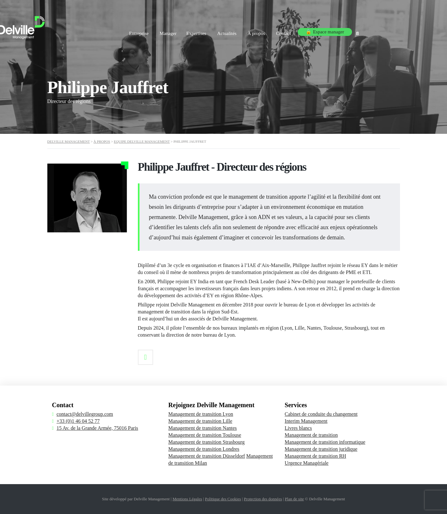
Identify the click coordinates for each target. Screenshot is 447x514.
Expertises (229, 31)
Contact (321, 31)
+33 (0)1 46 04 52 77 (78, 421)
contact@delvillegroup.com (85, 414)
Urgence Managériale (306, 463)
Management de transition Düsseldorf (206, 456)
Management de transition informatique (325, 442)
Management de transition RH (315, 456)
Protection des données (263, 499)
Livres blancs (298, 428)
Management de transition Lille (200, 421)
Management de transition (311, 435)
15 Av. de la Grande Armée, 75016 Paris (97, 428)
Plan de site (294, 499)
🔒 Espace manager (362, 31)
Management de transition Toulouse (204, 435)
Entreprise (167, 31)
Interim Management (306, 421)
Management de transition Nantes (202, 428)
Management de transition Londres (204, 449)
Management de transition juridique (321, 449)
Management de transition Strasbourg (206, 442)
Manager (197, 31)
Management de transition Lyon (200, 414)
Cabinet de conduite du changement (321, 414)
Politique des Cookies (223, 499)
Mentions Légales (187, 499)
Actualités (261, 31)
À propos (292, 31)
